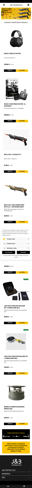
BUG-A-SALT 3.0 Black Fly (12, 155)
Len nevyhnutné (8, 252)
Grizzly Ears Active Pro (12, 54)
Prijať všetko (23, 252)
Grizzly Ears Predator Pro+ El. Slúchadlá (15, 105)
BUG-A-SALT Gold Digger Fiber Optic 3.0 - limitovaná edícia (14, 206)
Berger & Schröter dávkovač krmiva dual (14, 408)
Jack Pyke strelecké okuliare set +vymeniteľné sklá (16, 357)
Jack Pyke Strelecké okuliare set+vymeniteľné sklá (14, 307)
